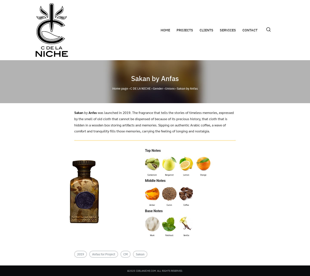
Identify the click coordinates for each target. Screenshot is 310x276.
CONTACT (249, 30)
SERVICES (228, 30)
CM (125, 254)
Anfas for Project (103, 254)
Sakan (140, 254)
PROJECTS (185, 30)
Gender (158, 88)
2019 (80, 254)
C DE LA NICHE (140, 88)
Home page (120, 88)
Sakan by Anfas (155, 78)
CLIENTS (206, 30)
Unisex (170, 88)
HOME (165, 30)
